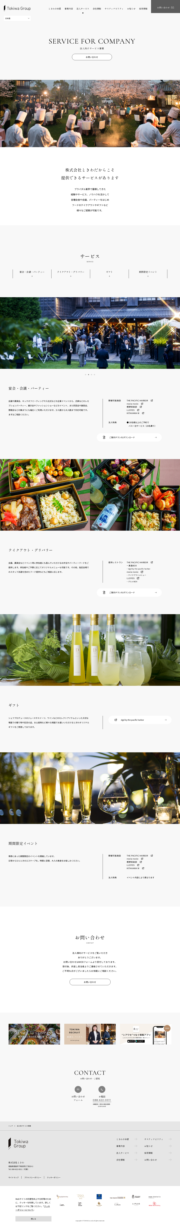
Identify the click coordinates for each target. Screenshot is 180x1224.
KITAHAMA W (133, 413)
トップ (10, 1126)
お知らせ (148, 1146)
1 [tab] (85, 374)
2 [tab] (88, 374)
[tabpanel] (90, 333)
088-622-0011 (102, 1100)
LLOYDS (130, 410)
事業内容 (119, 1146)
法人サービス (121, 1152)
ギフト (109, 272)
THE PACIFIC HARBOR (137, 400)
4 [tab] (94, 374)
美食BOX (133, 565)
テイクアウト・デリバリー (71, 272)
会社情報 (119, 1159)
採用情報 (148, 1152)
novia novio (132, 403)
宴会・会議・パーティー (32, 272)
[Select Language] (17, 18)
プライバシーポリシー (32, 1177)
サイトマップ (13, 1177)
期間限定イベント (148, 272)
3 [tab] (91, 374)
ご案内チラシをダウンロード (122, 437)
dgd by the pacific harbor (132, 719)
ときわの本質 (121, 1139)
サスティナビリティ (153, 1139)
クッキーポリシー (53, 1177)
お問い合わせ (92, 57)
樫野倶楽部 (132, 406)
